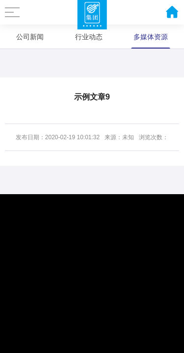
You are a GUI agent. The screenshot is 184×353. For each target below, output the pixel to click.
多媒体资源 (150, 37)
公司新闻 (30, 37)
